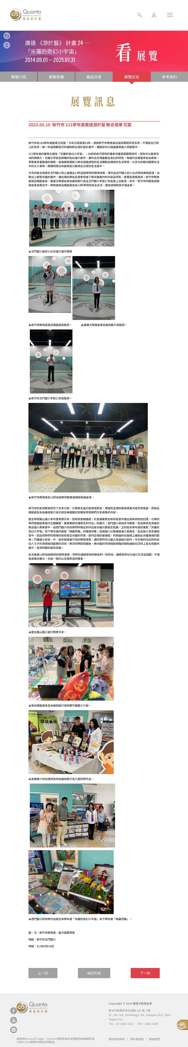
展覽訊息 (131, 76)
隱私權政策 (137, 1039)
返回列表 (94, 972)
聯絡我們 (154, 1039)
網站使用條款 (117, 1039)
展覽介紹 (18, 76)
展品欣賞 (93, 76)
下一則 (145, 972)
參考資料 (169, 76)
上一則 (43, 972)
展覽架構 (56, 76)
